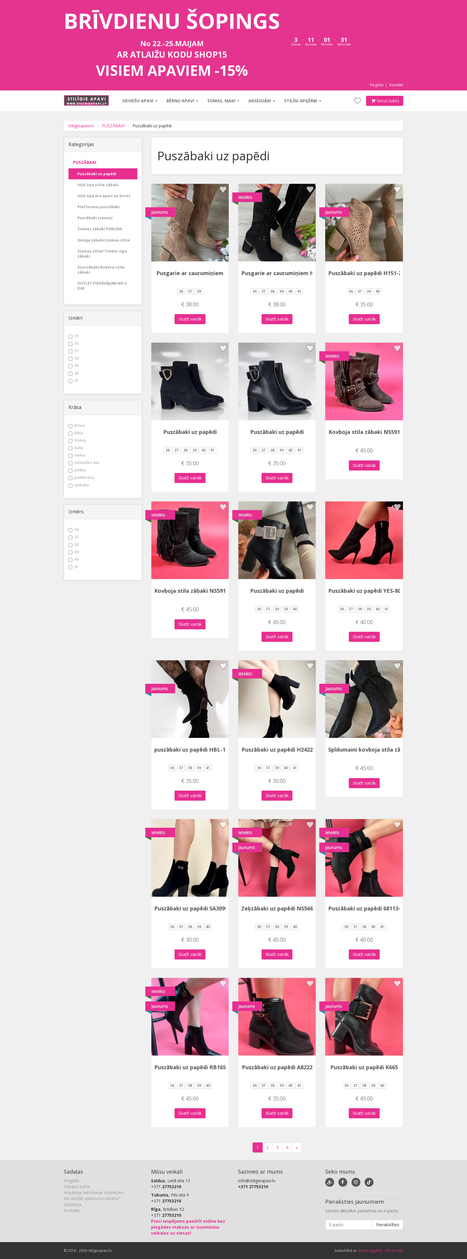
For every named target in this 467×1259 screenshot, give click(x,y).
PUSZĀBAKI (113, 125)
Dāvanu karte (77, 1186)
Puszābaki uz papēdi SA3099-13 (195, 908)
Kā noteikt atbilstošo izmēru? (92, 1198)
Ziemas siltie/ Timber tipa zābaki (102, 254)
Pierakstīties (387, 1224)
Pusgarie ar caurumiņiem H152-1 (284, 273)
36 (74, 343)
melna (77, 455)
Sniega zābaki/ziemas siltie (103, 240)
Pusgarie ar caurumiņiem (189, 273)
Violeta (77, 440)
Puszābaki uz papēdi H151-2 (364, 273)
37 (74, 350)
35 (74, 335)
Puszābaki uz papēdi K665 (364, 1067)
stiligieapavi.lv (81, 125)
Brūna (77, 425)
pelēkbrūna (81, 477)
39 (74, 365)
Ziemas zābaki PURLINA (99, 228)
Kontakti (396, 84)
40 (74, 373)
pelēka (77, 470)
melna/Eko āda (84, 462)
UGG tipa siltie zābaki (98, 184)
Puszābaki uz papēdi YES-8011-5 (370, 590)
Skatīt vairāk (190, 319)
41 (74, 380)
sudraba (79, 484)
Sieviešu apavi (139, 101)
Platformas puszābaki (98, 206)
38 (74, 358)
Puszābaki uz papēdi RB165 (190, 1067)
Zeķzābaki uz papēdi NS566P (279, 908)
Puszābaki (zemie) (94, 217)
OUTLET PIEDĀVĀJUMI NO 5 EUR (102, 286)
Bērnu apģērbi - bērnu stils (380, 1250)
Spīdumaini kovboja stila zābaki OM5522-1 (384, 749)
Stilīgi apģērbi (302, 101)
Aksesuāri (261, 101)
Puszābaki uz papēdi (96, 173)
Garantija (72, 1204)
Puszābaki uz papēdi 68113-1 (365, 908)
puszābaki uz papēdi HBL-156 (192, 749)
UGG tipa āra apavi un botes (103, 195)
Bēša (76, 432)
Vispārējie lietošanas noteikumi (93, 1192)
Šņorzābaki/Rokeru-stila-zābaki (101, 270)
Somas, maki (223, 101)
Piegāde (377, 84)
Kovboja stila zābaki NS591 (364, 431)
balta (76, 447)
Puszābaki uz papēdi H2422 (277, 749)
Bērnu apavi (182, 101)
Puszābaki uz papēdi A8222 (277, 1067)
